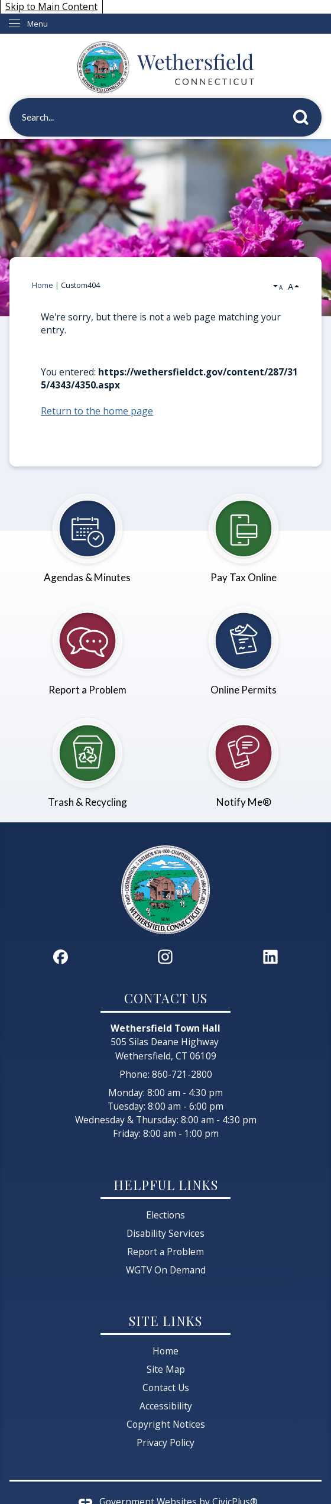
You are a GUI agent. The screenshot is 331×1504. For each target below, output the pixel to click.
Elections (165, 1214)
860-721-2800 (182, 1074)
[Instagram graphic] (165, 956)
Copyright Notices (165, 1424)
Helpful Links (165, 1184)
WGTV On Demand (166, 1269)
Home (42, 285)
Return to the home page (97, 410)
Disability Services (165, 1233)
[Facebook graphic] (60, 956)
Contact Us (165, 1387)
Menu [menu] (37, 23)
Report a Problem (165, 1251)
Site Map (166, 1369)
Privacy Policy (165, 1442)
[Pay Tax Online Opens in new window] (244, 532)
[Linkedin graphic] (270, 956)
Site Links (165, 1320)
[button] (304, 115)
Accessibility (165, 1405)
